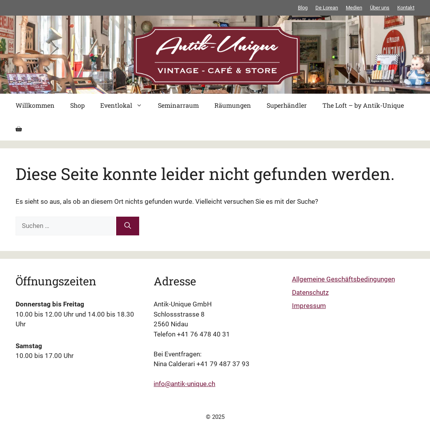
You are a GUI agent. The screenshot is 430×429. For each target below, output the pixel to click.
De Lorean (326, 8)
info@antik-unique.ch (184, 384)
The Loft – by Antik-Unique (363, 105)
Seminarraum (178, 105)
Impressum (309, 306)
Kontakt (405, 8)
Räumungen (232, 105)
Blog (303, 8)
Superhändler (287, 105)
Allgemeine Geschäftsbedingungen (343, 279)
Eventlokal (125, 105)
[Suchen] (127, 226)
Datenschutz (310, 292)
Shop (77, 105)
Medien (354, 8)
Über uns (379, 8)
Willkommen (35, 105)
